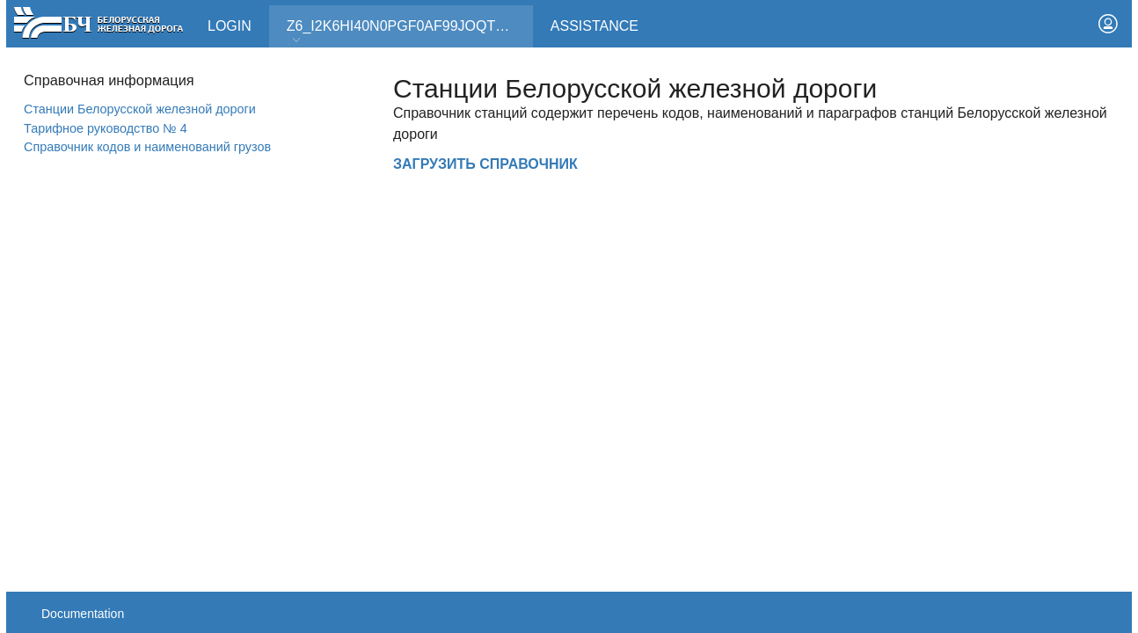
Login (230, 25)
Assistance (594, 25)
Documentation (82, 614)
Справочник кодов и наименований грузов (147, 147)
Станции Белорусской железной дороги (140, 109)
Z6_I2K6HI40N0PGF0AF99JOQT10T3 (407, 32)
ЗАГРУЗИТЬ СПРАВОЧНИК (485, 163)
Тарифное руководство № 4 (105, 128)
